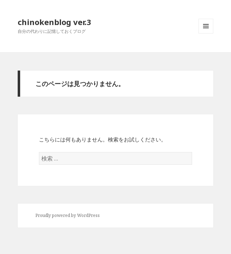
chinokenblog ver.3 (54, 22)
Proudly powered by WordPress (67, 215)
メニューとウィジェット (206, 33)
